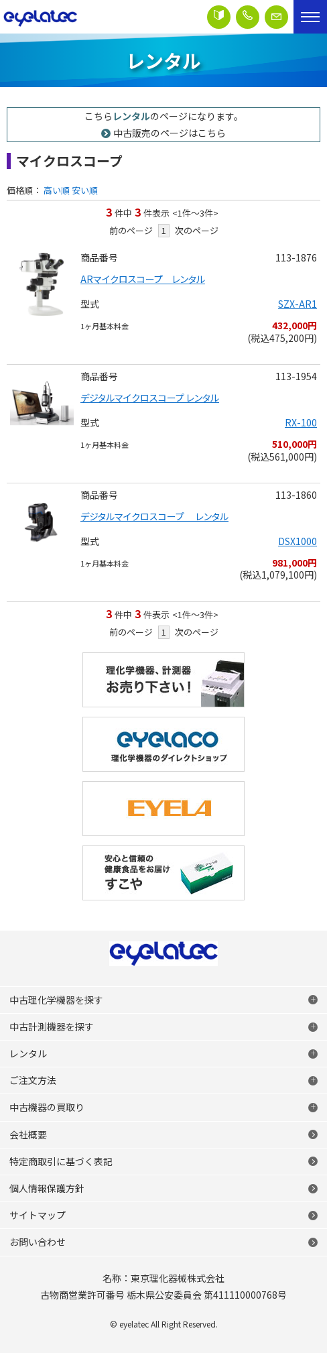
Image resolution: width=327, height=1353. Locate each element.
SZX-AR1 (297, 303)
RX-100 (301, 422)
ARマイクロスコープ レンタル (142, 279)
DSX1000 (297, 541)
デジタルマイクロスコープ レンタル (149, 397)
